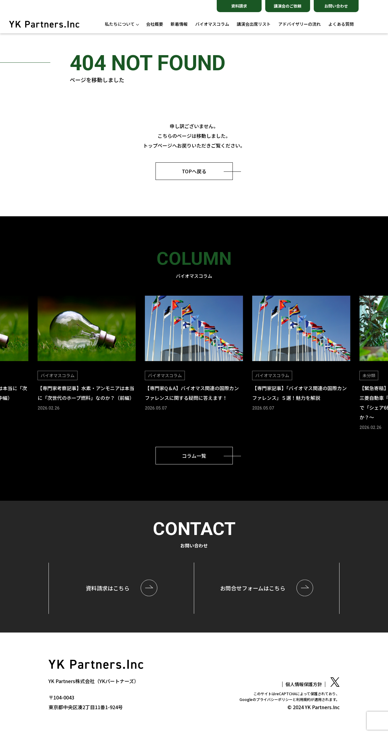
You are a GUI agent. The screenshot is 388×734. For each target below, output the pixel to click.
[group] (87, 354)
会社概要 (154, 24)
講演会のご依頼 (287, 6)
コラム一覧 (194, 455)
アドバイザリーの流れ (299, 24)
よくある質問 (341, 24)
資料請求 (239, 6)
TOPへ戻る (194, 171)
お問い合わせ (336, 6)
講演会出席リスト (254, 24)
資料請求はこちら (107, 588)
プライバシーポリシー (274, 699)
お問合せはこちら (252, 588)
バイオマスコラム (212, 24)
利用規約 (303, 699)
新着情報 (179, 24)
